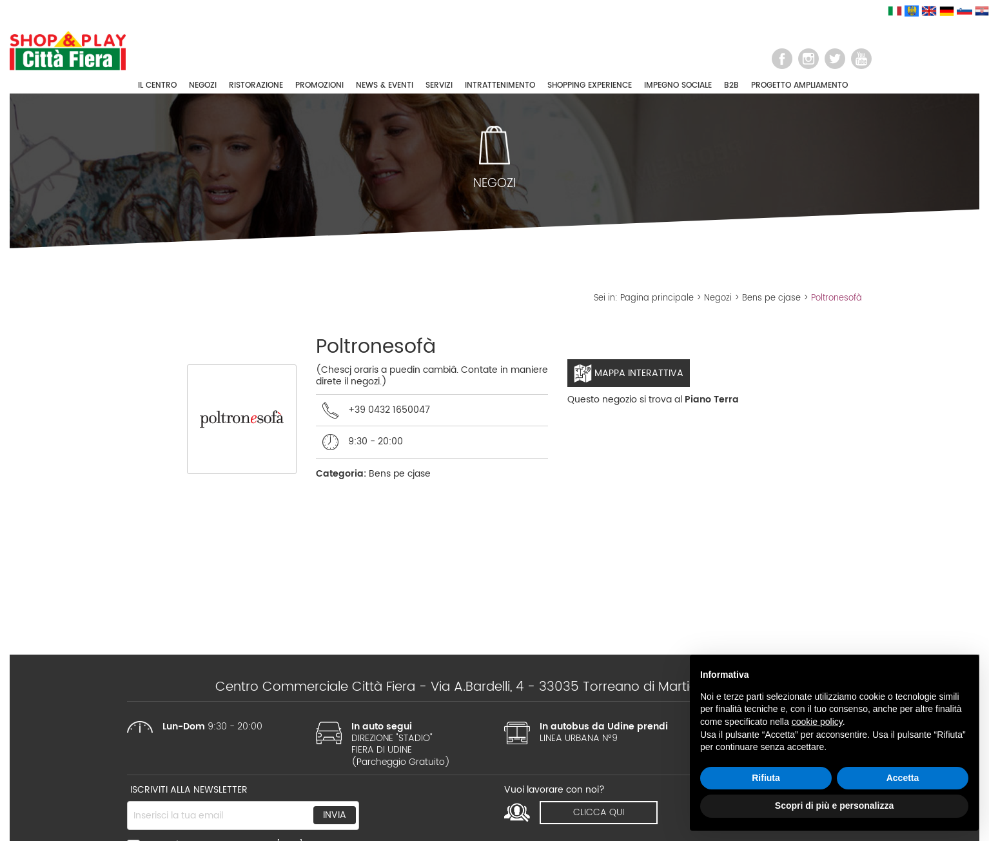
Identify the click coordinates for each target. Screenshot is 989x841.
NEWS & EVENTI (384, 85)
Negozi (718, 298)
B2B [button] (731, 85)
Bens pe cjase (771, 298)
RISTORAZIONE (256, 85)
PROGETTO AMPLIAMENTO (799, 85)
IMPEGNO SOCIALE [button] (678, 85)
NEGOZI (203, 85)
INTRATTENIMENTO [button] (500, 85)
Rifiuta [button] (766, 778)
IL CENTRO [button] (157, 85)
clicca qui (598, 812)
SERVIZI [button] (439, 85)
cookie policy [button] (817, 722)
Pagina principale (657, 298)
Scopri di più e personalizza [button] (834, 805)
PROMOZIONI (319, 85)
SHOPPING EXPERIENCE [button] (589, 85)
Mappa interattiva (628, 373)
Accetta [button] (902, 778)
